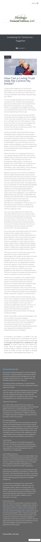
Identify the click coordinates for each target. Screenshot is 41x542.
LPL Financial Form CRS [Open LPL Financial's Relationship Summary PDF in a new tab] (10, 369)
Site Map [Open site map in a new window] (16, 534)
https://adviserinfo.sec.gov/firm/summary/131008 (18, 509)
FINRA (5, 374)
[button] (35, 3)
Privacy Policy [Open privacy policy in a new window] (7, 534)
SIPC (8, 374)
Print (7, 57)
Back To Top (34, 540)
